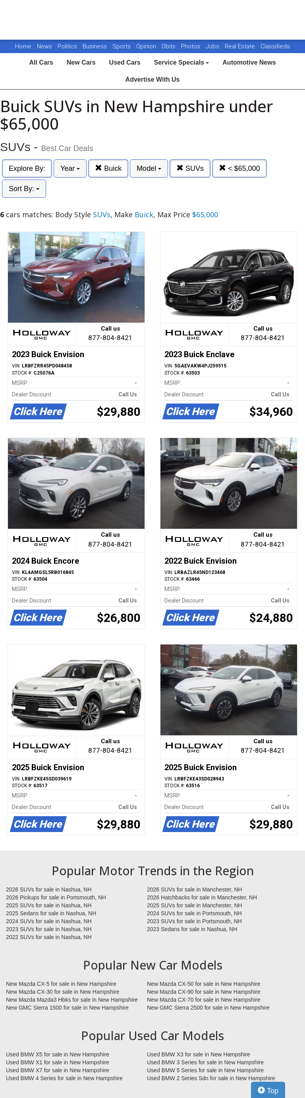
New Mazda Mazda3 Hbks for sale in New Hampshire (71, 1000)
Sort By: (24, 189)
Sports (122, 46)
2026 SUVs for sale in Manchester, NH (194, 889)
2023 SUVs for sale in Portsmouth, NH (194, 921)
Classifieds (275, 46)
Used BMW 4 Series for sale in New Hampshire (64, 1078)
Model (149, 168)
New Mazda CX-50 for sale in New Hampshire (204, 984)
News (44, 46)
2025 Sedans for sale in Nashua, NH (51, 913)
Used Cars (125, 62)
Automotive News (249, 62)
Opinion (147, 46)
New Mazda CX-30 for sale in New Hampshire (63, 992)
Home (23, 46)
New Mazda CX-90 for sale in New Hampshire (204, 992)
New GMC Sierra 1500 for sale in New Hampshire (67, 1007)
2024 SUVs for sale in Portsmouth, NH (194, 913)
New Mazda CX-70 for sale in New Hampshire (204, 1000)
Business (95, 46)
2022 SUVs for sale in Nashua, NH (49, 937)
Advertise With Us (152, 79)
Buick (108, 168)
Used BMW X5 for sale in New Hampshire (57, 1054)
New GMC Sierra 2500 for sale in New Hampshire (208, 1007)
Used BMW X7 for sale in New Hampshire (57, 1070)
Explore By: (27, 168)
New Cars (81, 62)
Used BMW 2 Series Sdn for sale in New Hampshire (211, 1078)
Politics (67, 46)
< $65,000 (239, 168)
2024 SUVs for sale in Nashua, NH (49, 921)
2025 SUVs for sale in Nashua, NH (49, 905)
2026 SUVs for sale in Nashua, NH (49, 889)
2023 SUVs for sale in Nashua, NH (49, 929)
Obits (169, 46)
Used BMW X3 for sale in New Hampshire (198, 1054)
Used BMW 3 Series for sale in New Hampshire (205, 1062)
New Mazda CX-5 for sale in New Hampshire (61, 984)
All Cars (41, 62)
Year (70, 168)
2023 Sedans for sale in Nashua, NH (192, 929)
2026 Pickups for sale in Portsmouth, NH (56, 897)
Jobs (213, 46)
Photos (191, 46)
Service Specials (181, 62)
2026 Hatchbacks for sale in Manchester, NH (202, 897)
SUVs (190, 168)
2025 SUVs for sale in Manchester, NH (194, 905)
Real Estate (241, 46)
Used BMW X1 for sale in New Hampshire (57, 1062)
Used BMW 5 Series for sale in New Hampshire (205, 1070)
